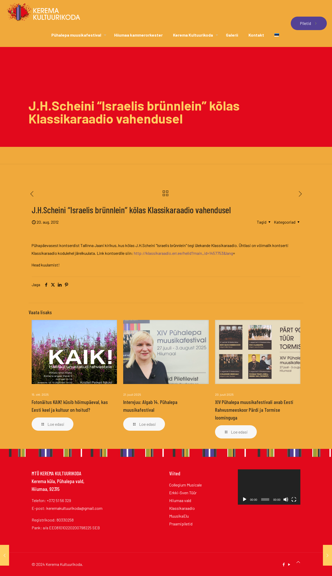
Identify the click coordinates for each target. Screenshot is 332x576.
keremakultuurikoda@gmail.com (74, 508)
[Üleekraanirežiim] (293, 499)
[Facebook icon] (284, 564)
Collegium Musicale (185, 484)
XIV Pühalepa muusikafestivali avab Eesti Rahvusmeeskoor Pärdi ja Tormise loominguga (254, 410)
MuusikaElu (179, 515)
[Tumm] (285, 499)
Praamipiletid (180, 523)
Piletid (309, 23)
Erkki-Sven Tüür (183, 492)
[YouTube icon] (289, 564)
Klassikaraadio (182, 508)
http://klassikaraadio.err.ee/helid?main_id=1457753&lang (183, 253)
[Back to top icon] (298, 562)
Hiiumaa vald (180, 500)
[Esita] (244, 499)
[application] (269, 487)
